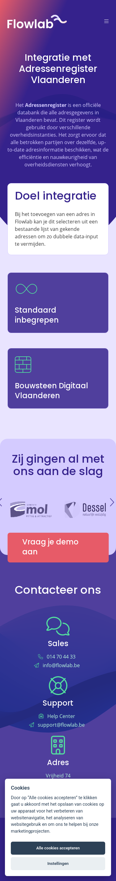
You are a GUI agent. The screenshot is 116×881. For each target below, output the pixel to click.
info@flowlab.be (61, 665)
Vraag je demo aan (50, 547)
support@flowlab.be (61, 724)
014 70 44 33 (61, 656)
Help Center (61, 716)
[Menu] (106, 21)
